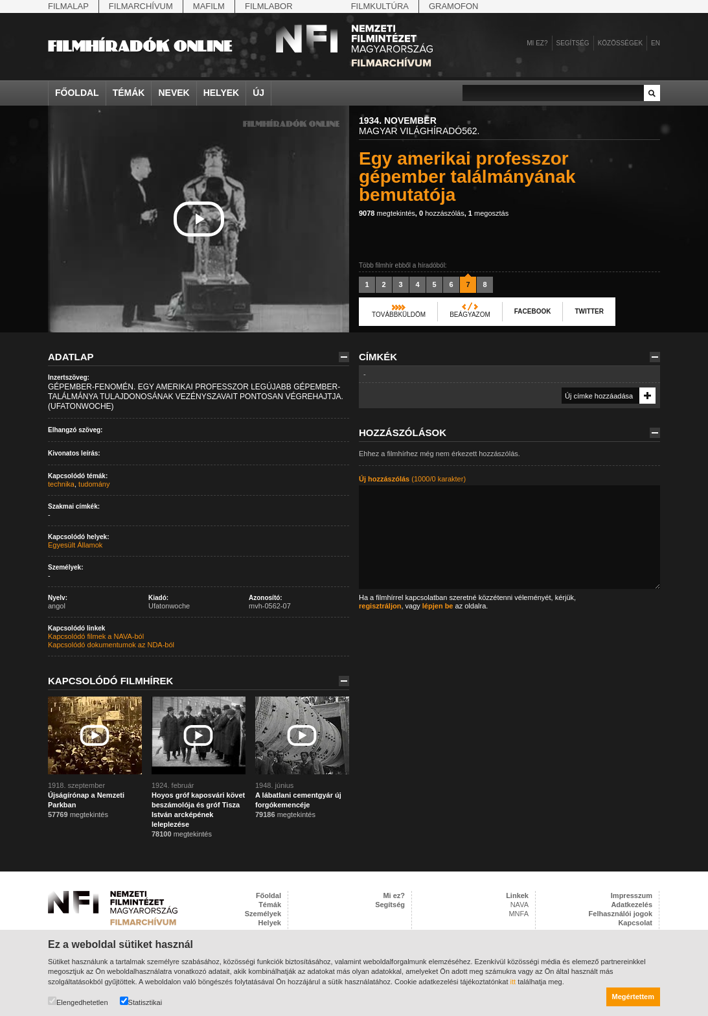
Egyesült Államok (75, 545)
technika (61, 484)
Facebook (532, 311)
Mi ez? (537, 43)
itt (513, 982)
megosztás (488, 213)
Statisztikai (141, 1001)
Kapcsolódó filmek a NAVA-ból (96, 636)
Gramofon (454, 6)
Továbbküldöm (399, 314)
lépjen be (437, 606)
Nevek (173, 92)
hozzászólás (441, 213)
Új (258, 92)
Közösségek (620, 43)
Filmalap (68, 6)
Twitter (589, 311)
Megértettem (633, 996)
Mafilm (209, 6)
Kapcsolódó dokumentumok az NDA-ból (111, 645)
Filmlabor (269, 6)
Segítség (572, 43)
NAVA (519, 904)
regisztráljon (380, 606)
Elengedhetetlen (78, 1001)
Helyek (221, 92)
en (655, 43)
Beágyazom (470, 314)
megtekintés (387, 213)
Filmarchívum (141, 6)
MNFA (518, 914)
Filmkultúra (380, 6)
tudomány (93, 484)
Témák (129, 92)
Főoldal (77, 92)
